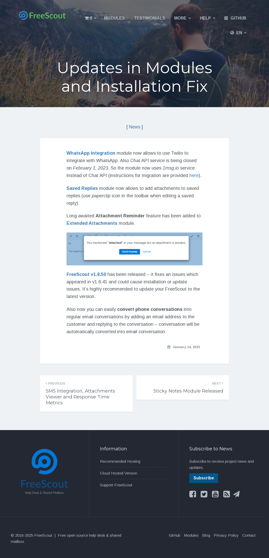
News (134, 126)
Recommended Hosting (120, 461)
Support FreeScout (116, 485)
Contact (249, 535)
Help (205, 18)
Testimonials (149, 18)
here (194, 175)
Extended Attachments (92, 223)
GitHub (238, 18)
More (180, 18)
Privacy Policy (226, 535)
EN (239, 33)
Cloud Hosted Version (118, 473)
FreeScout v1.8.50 (86, 274)
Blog (206, 535)
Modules (114, 18)
